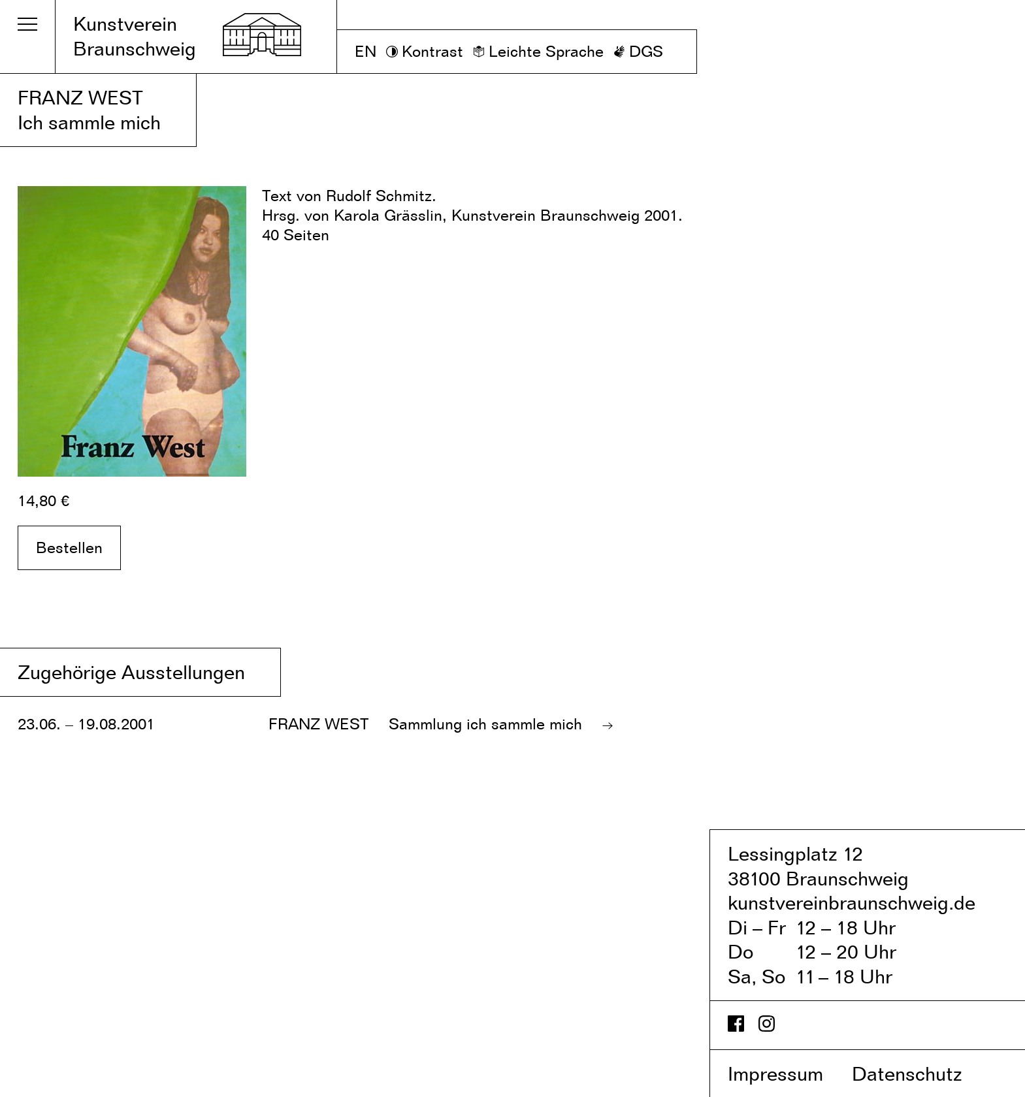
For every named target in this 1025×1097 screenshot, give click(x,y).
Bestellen (69, 547)
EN (365, 51)
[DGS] (638, 51)
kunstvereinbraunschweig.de (851, 902)
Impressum (787, 1073)
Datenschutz (921, 1073)
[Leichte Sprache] (538, 51)
